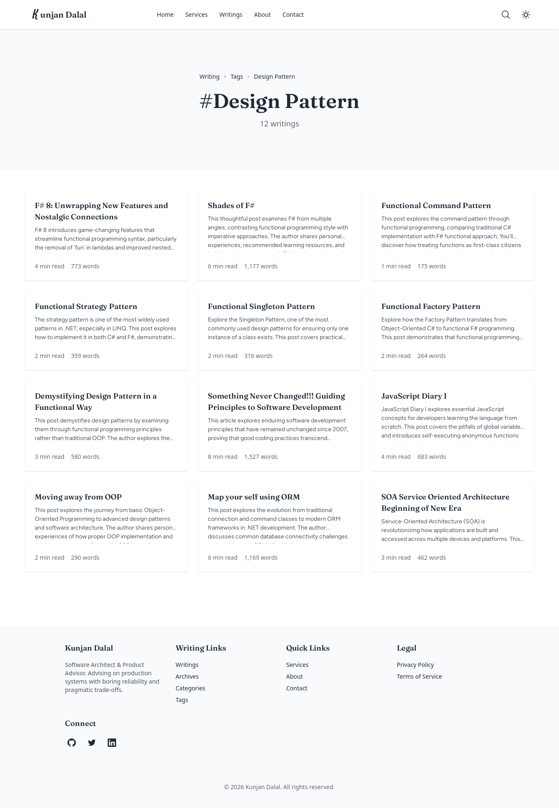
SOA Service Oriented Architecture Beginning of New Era (445, 502)
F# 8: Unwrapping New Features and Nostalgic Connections (101, 211)
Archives (187, 676)
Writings (231, 14)
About (262, 14)
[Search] (505, 14)
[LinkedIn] (112, 742)
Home (165, 14)
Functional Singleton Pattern (261, 306)
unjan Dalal (59, 15)
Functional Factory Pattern (431, 306)
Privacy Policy (415, 665)
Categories (190, 688)
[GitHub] (71, 742)
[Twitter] (91, 742)
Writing (209, 76)
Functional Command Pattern (436, 205)
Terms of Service (419, 676)
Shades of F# (231, 205)
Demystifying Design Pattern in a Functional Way (96, 401)
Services (196, 14)
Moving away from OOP (78, 497)
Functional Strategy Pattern (86, 306)
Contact (293, 14)
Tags (236, 76)
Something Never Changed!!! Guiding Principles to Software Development (276, 401)
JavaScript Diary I (414, 396)
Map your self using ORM (254, 497)
